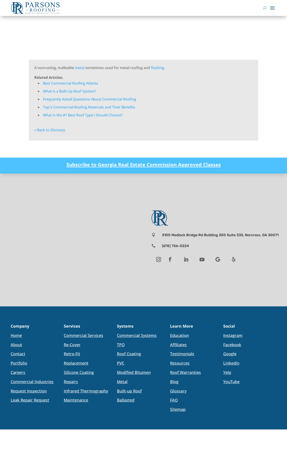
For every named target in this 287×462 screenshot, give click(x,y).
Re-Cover (72, 344)
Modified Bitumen (134, 372)
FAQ (174, 400)
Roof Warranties (185, 372)
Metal (122, 381)
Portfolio (19, 363)
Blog (174, 381)
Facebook (232, 344)
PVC (120, 363)
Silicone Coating (79, 372)
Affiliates (178, 344)
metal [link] (79, 67)
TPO (121, 344)
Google (230, 353)
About (16, 344)
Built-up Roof (129, 391)
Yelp (227, 372)
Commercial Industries (32, 381)
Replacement (76, 363)
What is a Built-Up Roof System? (69, 91)
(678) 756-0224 (175, 246)
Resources (180, 363)
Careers (18, 372)
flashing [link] (157, 67)
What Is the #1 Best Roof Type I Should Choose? (83, 115)
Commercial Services (83, 335)
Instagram (232, 335)
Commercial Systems (137, 335)
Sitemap (178, 409)
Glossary (178, 391)
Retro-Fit (72, 353)
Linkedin (231, 363)
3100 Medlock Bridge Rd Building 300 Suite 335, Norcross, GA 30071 (220, 235)
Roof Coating (129, 353)
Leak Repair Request (30, 400)
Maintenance (76, 400)
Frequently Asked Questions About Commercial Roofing (89, 99)
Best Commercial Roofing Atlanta (70, 83)
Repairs (71, 381)
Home (16, 335)
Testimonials (182, 353)
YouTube (231, 381)
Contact (18, 353)
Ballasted (125, 400)
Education (179, 335)
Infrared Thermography (86, 391)
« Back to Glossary (49, 130)
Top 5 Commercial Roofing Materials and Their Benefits (89, 107)
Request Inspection (29, 391)
